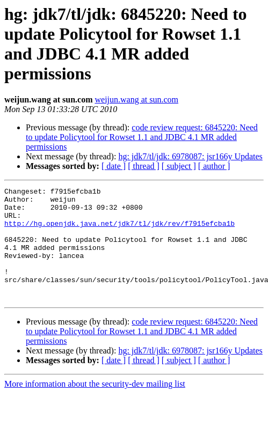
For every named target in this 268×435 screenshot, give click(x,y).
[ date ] (114, 166)
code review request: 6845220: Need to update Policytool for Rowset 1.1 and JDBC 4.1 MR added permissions (142, 137)
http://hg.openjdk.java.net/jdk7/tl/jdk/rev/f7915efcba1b (119, 231)
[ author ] (214, 166)
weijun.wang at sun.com (136, 99)
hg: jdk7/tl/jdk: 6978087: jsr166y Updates (190, 156)
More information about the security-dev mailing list (94, 406)
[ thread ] (144, 166)
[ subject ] (179, 166)
